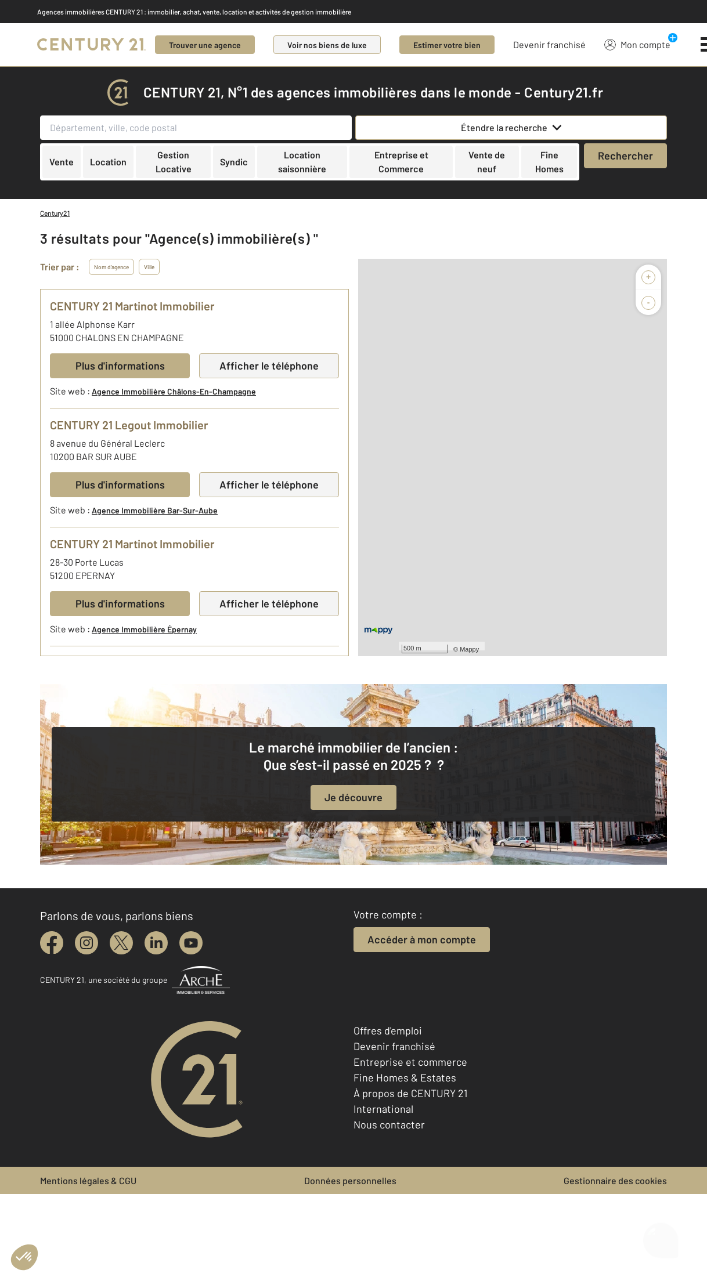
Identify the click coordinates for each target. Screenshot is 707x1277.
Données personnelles (350, 1180)
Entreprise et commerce (410, 1061)
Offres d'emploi (388, 1030)
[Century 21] (91, 45)
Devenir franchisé (549, 44)
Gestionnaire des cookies (615, 1180)
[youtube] (191, 942)
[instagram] (86, 942)
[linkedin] (156, 942)
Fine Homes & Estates (405, 1077)
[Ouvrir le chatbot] (661, 1234)
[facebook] (51, 942)
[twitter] (121, 942)
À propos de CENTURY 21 (410, 1093)
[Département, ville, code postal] (196, 127)
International (383, 1108)
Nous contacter (389, 1124)
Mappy (469, 649)
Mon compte (637, 44)
